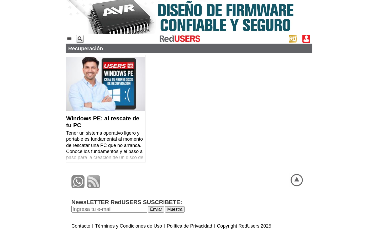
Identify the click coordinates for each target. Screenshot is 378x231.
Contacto (80, 226)
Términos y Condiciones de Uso (128, 226)
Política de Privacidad (189, 226)
